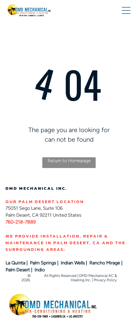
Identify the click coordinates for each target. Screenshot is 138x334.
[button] (126, 10)
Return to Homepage (69, 160)
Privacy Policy (105, 280)
